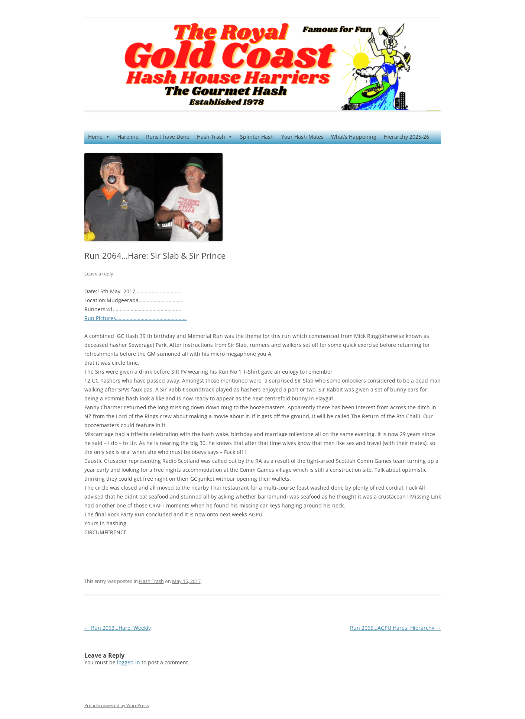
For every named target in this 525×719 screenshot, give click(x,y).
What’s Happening (353, 136)
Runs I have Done (167, 136)
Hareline (128, 136)
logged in (128, 662)
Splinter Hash (257, 136)
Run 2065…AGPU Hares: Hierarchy (395, 627)
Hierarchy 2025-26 (406, 136)
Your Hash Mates (302, 136)
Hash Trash (215, 136)
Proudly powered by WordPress (116, 705)
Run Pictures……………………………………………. (135, 318)
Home (99, 136)
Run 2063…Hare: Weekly (117, 627)
